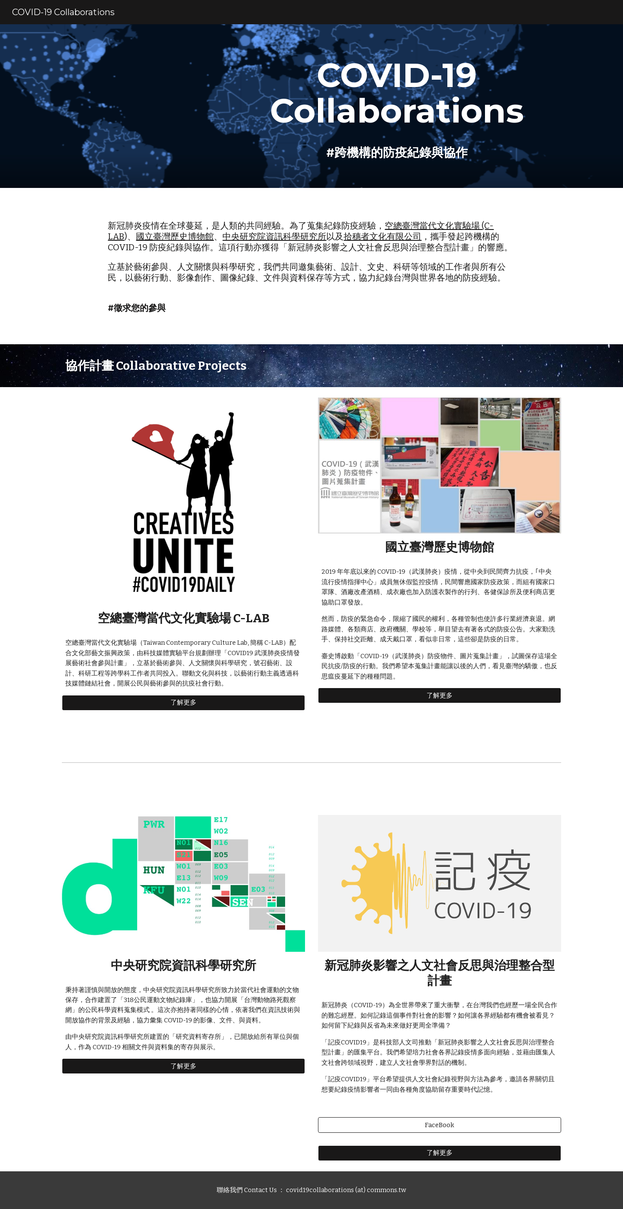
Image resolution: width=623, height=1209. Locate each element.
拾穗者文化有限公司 (382, 236)
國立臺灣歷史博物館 (175, 236)
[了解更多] (183, 702)
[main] (396, 106)
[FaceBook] (439, 1125)
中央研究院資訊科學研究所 (274, 236)
